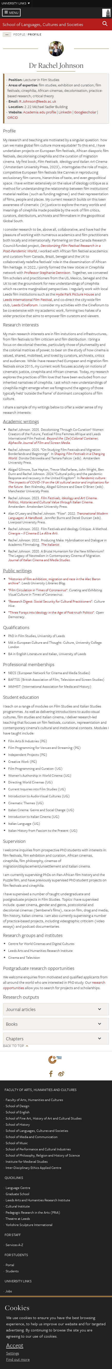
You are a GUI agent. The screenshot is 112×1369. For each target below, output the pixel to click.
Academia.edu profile (39, 112)
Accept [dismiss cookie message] (14, 1345)
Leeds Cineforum (25, 305)
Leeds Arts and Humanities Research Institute (38, 1200)
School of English (18, 1112)
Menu (13, 12)
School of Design (17, 1105)
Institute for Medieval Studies (27, 1161)
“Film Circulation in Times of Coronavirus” (37, 590)
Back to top (13, 1045)
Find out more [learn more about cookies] (18, 1359)
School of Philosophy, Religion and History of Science (43, 1155)
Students (12, 1271)
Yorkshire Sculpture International (29, 1224)
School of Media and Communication (32, 1136)
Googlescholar (85, 112)
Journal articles (20, 1009)
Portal (10, 1264)
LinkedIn (65, 112)
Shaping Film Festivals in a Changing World (56, 456)
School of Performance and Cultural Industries (38, 1149)
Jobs (8, 1291)
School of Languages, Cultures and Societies (43, 24)
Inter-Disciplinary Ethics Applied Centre (33, 1167)
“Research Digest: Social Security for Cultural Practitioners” (50, 601)
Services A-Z (14, 1244)
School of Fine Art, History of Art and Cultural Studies (43, 1118)
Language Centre (18, 1187)
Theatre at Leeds (17, 1218)
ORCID (12, 117)
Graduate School (17, 1193)
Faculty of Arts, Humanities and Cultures (34, 1099)
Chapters (14, 1038)
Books (11, 1024)
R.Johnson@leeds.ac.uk (37, 101)
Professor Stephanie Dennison (47, 272)
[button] (105, 24)
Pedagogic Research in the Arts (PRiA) (33, 1212)
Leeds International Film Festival (27, 299)
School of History (18, 1124)
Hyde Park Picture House (75, 294)
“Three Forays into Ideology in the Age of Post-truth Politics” (51, 612)
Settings (12, 1353)
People (19, 34)
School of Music (17, 1143)
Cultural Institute (18, 1206)
